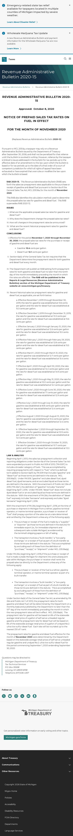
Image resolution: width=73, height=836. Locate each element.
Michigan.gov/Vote (16, 737)
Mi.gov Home (11, 791)
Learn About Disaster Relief (22, 22)
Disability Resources (14, 811)
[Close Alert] (69, 5)
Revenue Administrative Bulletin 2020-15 (52, 87)
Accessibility (10, 804)
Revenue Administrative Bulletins (16, 87)
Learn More (14, 48)
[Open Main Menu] (69, 58)
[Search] (65, 58)
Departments (11, 824)
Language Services (14, 831)
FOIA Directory (12, 817)
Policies (8, 798)
